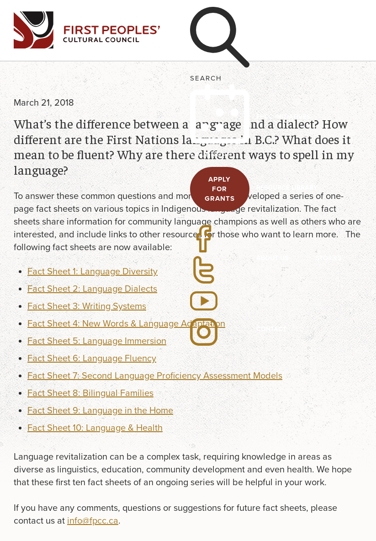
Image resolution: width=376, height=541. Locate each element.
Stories (328, 258)
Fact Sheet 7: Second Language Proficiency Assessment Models (154, 375)
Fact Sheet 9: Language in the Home (100, 410)
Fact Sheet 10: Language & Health (95, 428)
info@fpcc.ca (92, 520)
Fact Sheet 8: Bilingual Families (90, 393)
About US (272, 258)
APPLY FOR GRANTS (220, 189)
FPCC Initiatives (283, 117)
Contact (271, 329)
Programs (274, 44)
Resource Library (287, 188)
